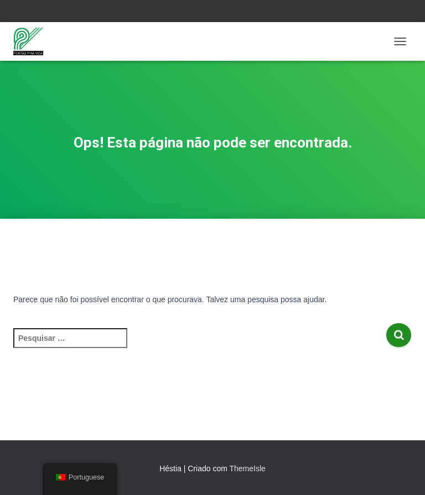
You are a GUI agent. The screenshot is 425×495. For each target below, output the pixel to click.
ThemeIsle (247, 468)
